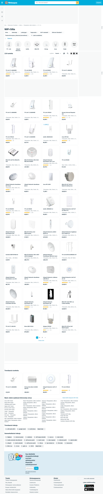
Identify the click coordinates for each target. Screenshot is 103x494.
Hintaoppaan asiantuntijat (36, 484)
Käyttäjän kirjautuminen (11, 481)
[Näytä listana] (74, 53)
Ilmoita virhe (41, 340)
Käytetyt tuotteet (34, 481)
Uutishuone (33, 472)
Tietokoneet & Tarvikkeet (13, 25)
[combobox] (55, 2)
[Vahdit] (2, 16)
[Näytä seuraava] (45, 337)
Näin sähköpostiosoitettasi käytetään (32, 461)
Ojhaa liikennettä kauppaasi (12, 479)
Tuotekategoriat (34, 479)
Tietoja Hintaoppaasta (11, 469)
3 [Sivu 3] (42, 337)
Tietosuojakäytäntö (59, 474)
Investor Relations (34, 474)
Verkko (20, 25)
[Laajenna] (2, 8)
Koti (5, 25)
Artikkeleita (32, 476)
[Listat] (2, 12)
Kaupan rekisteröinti (10, 476)
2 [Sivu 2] (39, 337)
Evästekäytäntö (58, 472)
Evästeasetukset (58, 476)
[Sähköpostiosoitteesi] (35, 457)
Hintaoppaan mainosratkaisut (13, 474)
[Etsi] (77, 2)
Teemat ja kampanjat (35, 469)
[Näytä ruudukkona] (71, 53)
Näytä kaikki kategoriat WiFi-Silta (70, 397)
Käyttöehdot (57, 469)
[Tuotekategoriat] (2, 2)
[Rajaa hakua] (2, 20)
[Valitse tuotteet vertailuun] (64, 53)
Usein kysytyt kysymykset (12, 484)
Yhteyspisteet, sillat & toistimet (30, 25)
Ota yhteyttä (8, 472)
